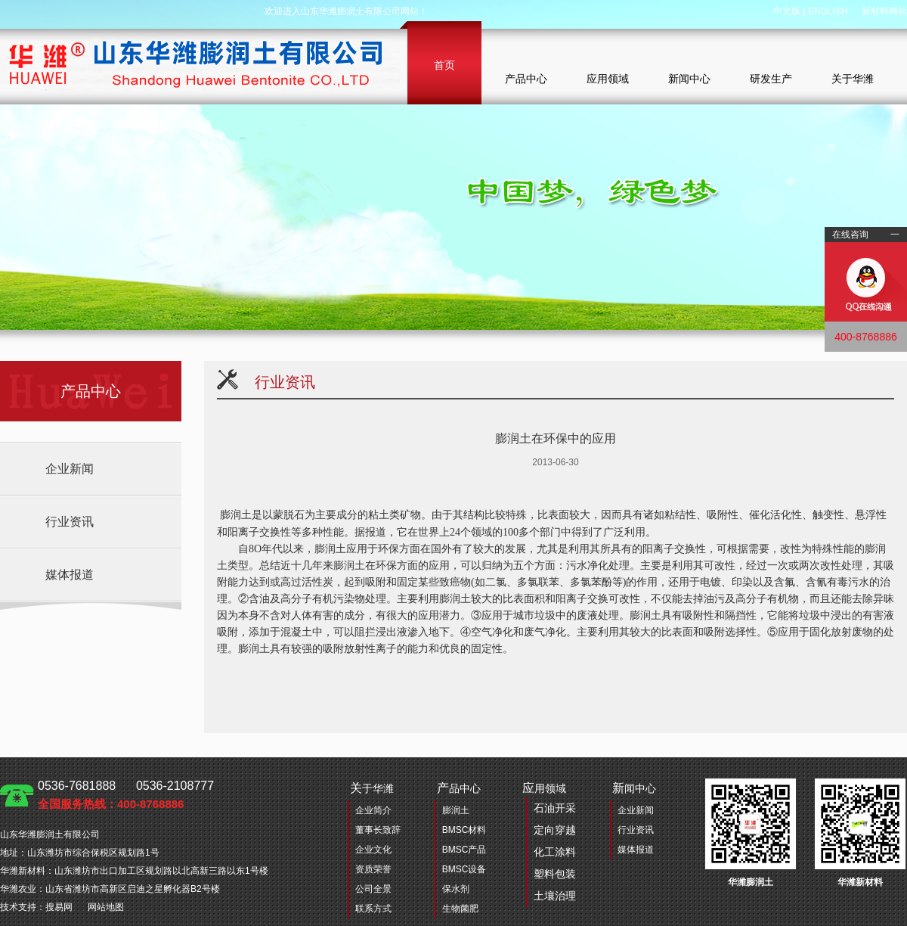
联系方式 (373, 908)
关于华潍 (852, 79)
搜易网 (59, 907)
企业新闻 (69, 468)
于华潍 (372, 788)
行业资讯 (69, 521)
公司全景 (373, 889)
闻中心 (634, 788)
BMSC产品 (464, 849)
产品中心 (526, 79)
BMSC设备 (464, 869)
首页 (444, 65)
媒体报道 (69, 574)
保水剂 (455, 889)
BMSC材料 (464, 830)
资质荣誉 (373, 869)
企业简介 (373, 810)
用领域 (549, 844)
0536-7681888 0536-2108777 (126, 794)
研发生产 (771, 79)
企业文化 (373, 849)
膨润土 (455, 810)
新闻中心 (689, 79)
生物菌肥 (460, 908)
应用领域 (608, 79)
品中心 (459, 788)
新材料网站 (884, 11)
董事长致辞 (378, 830)
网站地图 (106, 907)
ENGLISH (828, 11)
